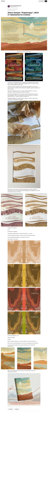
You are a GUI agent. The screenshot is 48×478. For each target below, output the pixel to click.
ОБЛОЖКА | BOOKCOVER (12, 9)
